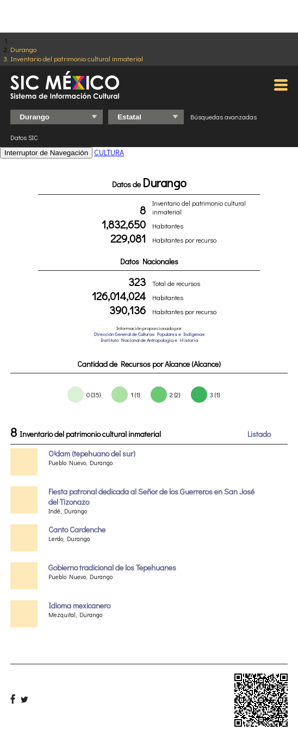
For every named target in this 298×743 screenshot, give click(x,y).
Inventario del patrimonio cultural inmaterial (76, 58)
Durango (23, 49)
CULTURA (109, 152)
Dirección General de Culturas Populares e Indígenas (149, 334)
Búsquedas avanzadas (223, 116)
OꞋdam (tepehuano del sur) (91, 453)
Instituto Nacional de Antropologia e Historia (149, 340)
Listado (259, 434)
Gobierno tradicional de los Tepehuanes (112, 567)
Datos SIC (24, 137)
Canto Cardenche (76, 529)
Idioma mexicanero (79, 605)
